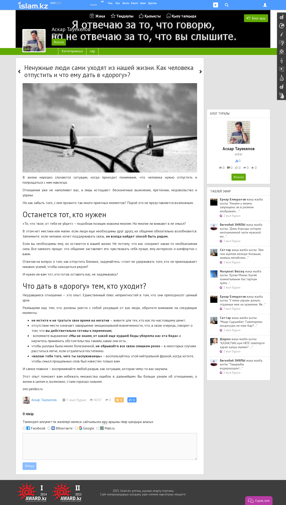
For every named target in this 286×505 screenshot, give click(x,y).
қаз (53, 2)
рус (59, 2)
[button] (132, 399)
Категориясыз (72, 51)
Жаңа (100, 16)
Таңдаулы (124, 16)
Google (88, 428)
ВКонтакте (64, 428)
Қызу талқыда (184, 16)
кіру (104, 421)
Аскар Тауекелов (40, 400)
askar (238, 154)
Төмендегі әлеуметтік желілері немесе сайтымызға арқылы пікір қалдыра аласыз (88, 421)
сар (92, 51)
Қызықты (153, 16)
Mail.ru (110, 428)
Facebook (38, 428)
